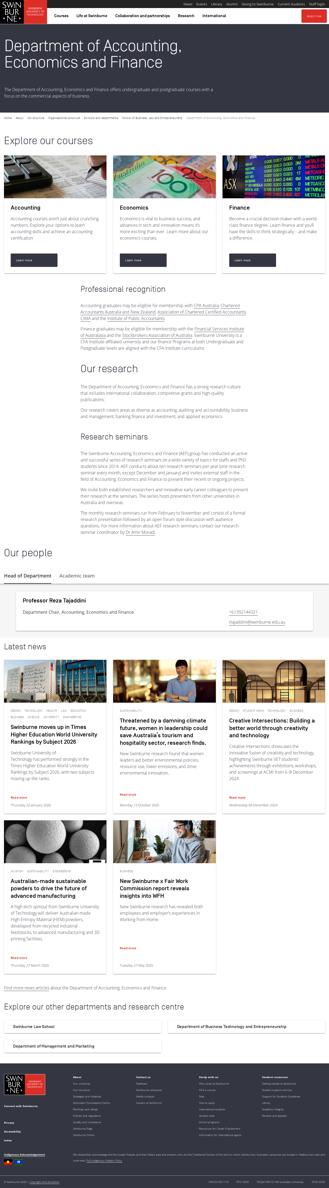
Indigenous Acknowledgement (24, 1154)
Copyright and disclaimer (44, 1182)
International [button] (215, 17)
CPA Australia (206, 305)
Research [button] (187, 17)
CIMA (86, 318)
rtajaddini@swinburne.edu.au (257, 622)
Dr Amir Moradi (140, 532)
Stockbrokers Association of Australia (157, 335)
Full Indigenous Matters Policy (104, 1160)
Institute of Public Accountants (135, 318)
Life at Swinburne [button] (92, 17)
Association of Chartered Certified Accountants (202, 312)
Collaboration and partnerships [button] (143, 17)
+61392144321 (243, 612)
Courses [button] (62, 17)
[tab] (27, 576)
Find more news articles (26, 988)
